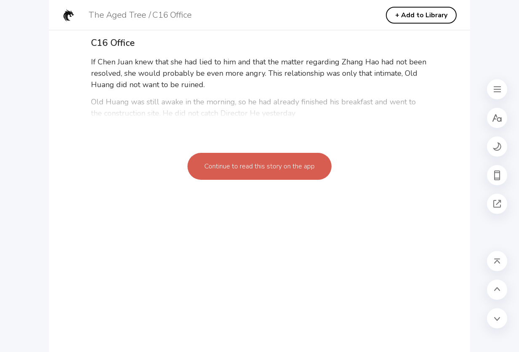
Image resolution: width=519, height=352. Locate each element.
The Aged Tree (117, 15)
